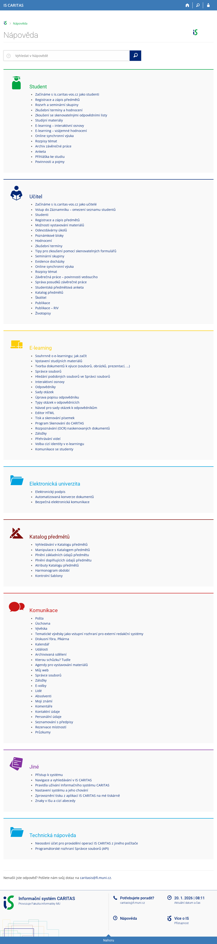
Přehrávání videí (48, 438)
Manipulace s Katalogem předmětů (62, 550)
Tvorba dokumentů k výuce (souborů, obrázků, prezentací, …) (82, 366)
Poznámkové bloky (49, 235)
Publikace (42, 303)
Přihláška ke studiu (50, 156)
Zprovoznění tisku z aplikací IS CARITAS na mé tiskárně (77, 795)
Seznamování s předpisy (54, 722)
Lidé (38, 691)
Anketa (40, 151)
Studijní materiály (49, 120)
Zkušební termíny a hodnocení (59, 110)
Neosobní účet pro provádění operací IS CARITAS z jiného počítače (86, 843)
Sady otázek (44, 392)
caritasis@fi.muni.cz (95, 877)
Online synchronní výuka (54, 136)
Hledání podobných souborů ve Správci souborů (72, 376)
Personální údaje (48, 716)
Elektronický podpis (50, 491)
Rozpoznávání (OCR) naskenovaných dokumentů (72, 428)
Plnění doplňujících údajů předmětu (63, 560)
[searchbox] (71, 55)
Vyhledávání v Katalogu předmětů (61, 544)
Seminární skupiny (49, 256)
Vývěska (41, 628)
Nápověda (20, 23)
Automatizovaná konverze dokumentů (64, 497)
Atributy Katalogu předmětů (57, 565)
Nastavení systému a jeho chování (61, 790)
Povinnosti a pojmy (49, 161)
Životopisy (43, 313)
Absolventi (43, 696)
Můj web (42, 670)
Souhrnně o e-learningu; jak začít (61, 356)
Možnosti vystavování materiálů (59, 225)
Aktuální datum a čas (187, 902)
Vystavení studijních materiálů (58, 361)
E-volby (40, 685)
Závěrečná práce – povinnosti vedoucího (66, 277)
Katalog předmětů (49, 292)
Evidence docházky (49, 261)
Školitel (40, 297)
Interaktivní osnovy (49, 382)
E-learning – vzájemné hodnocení (61, 130)
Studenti (41, 214)
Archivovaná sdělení (51, 654)
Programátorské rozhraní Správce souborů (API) (72, 848)
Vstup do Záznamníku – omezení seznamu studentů (75, 209)
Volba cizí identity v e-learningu (59, 444)
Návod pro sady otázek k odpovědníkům (66, 407)
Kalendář (42, 644)
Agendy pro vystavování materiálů (61, 665)
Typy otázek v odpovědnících (57, 402)
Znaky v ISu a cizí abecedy (55, 800)
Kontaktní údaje (47, 711)
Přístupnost (181, 923)
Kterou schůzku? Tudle (52, 659)
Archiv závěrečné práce (53, 146)
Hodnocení (43, 240)
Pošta (39, 618)
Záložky (41, 433)
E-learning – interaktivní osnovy (59, 125)
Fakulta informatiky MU (46, 903)
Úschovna (42, 623)
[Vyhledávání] (198, 5)
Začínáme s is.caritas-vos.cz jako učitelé (66, 204)
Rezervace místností (50, 727)
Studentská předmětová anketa (59, 287)
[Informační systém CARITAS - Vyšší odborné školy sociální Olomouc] (13, 5)
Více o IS (181, 918)
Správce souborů (48, 371)
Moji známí (43, 701)
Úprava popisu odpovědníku (57, 397)
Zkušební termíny (48, 246)
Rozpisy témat (46, 141)
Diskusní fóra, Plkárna (52, 639)
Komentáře (43, 706)
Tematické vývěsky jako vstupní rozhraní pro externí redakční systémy (89, 634)
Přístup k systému (49, 775)
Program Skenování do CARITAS (59, 423)
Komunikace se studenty (54, 449)
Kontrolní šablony (49, 575)
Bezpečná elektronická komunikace (62, 502)
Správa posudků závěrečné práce (61, 282)
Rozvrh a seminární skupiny (56, 105)
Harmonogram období (52, 570)
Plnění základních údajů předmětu (62, 555)
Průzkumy (43, 732)
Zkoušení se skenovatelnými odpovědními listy (71, 115)
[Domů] (187, 5)
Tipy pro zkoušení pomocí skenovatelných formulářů (75, 251)
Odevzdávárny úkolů (51, 230)
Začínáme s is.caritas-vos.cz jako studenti (67, 94)
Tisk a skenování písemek (54, 418)
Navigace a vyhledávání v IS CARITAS (63, 780)
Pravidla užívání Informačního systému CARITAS (72, 785)
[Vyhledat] (135, 55)
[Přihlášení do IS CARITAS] (208, 5)
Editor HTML (44, 413)
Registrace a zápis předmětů (57, 99)
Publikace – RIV (46, 308)
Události (41, 649)
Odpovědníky (45, 387)
